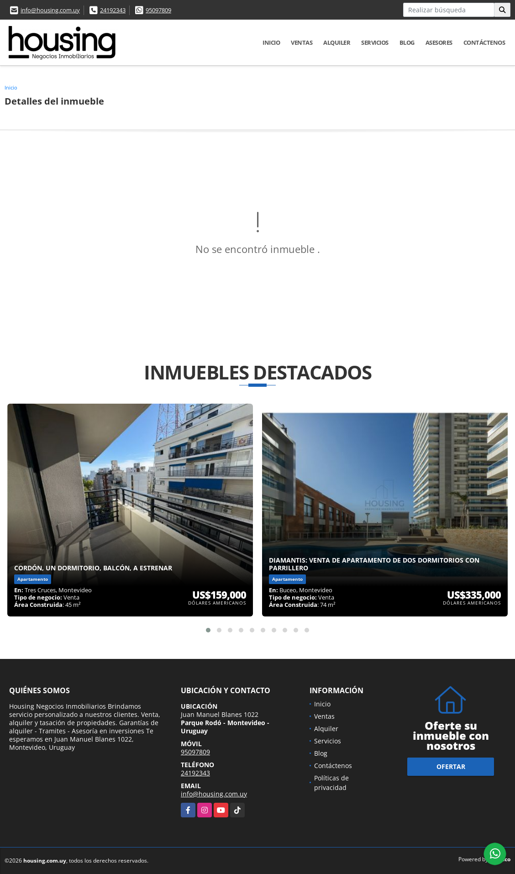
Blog (407, 42)
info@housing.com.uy (50, 10)
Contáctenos (484, 42)
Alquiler (336, 42)
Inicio (271, 42)
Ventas (301, 42)
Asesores (439, 42)
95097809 (158, 10)
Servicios (375, 42)
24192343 (113, 10)
